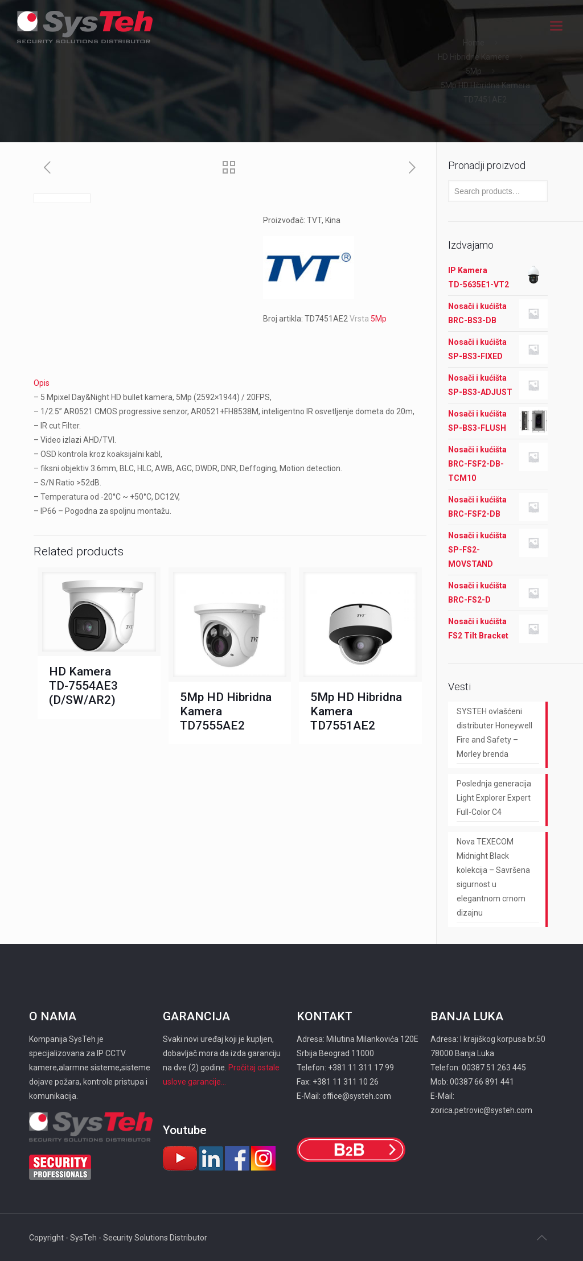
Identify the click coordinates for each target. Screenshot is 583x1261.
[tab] (230, 383)
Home (474, 42)
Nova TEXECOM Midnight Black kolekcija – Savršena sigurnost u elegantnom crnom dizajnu (493, 877)
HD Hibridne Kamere (474, 56)
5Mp (474, 71)
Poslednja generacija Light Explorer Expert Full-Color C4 (494, 798)
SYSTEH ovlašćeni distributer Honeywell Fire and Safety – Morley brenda (494, 733)
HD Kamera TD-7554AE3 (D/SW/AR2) (83, 686)
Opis (42, 383)
